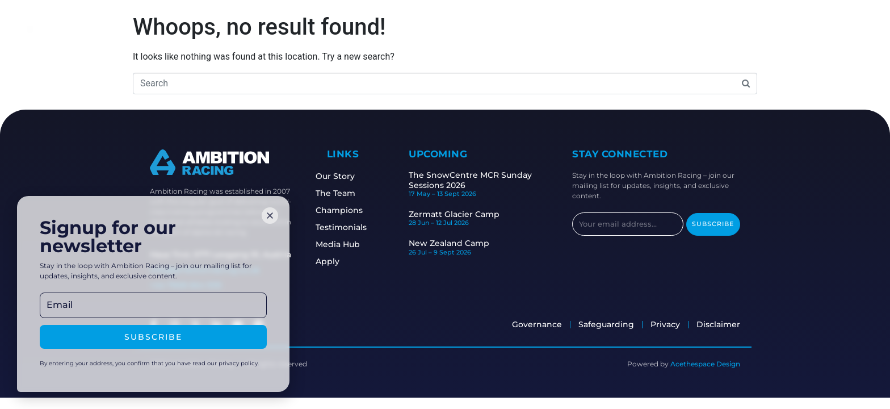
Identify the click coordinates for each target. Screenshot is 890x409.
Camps (452, 27)
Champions (351, 210)
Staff (366, 27)
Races (407, 27)
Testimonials (353, 227)
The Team (348, 193)
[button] (270, 215)
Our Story (347, 176)
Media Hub (350, 244)
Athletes (320, 27)
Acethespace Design (705, 364)
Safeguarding (515, 27)
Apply (576, 27)
